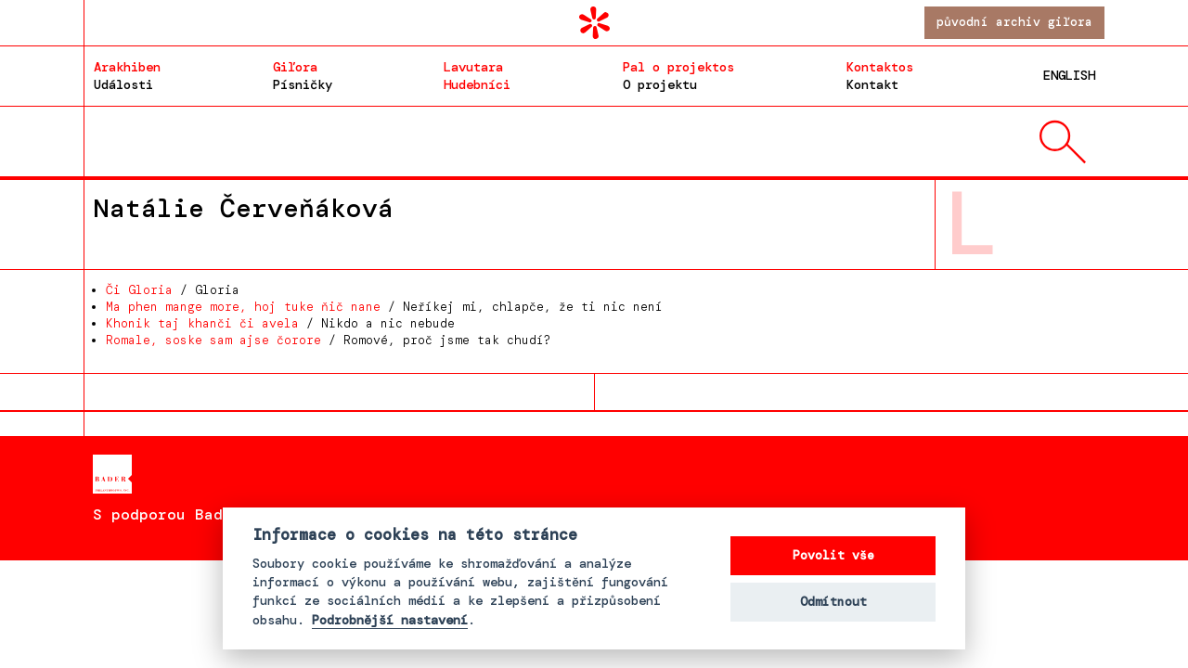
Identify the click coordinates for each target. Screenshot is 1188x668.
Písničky (302, 75)
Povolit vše (833, 555)
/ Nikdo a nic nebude (280, 323)
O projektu (678, 75)
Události (127, 75)
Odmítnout (833, 602)
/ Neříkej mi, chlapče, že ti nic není (384, 307)
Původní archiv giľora (1014, 22)
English (1069, 75)
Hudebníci (477, 75)
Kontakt (879, 75)
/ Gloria (172, 290)
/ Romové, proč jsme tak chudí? (328, 340)
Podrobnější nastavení (390, 620)
